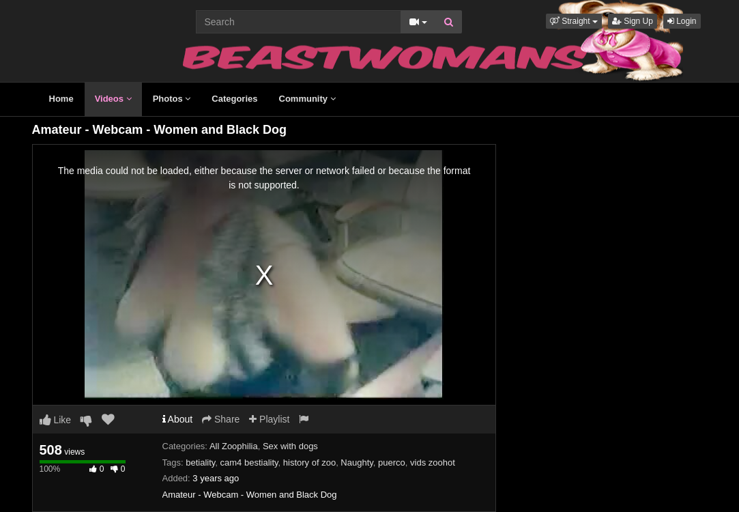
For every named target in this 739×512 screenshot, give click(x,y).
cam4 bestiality (249, 462)
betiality (200, 462)
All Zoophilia (233, 446)
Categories (234, 99)
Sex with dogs (290, 446)
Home (61, 99)
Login (682, 21)
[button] (574, 21)
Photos (172, 99)
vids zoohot (432, 462)
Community (307, 99)
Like (56, 419)
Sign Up (632, 21)
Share (221, 419)
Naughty (356, 462)
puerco (391, 462)
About (177, 419)
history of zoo (309, 462)
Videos (113, 99)
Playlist (269, 419)
